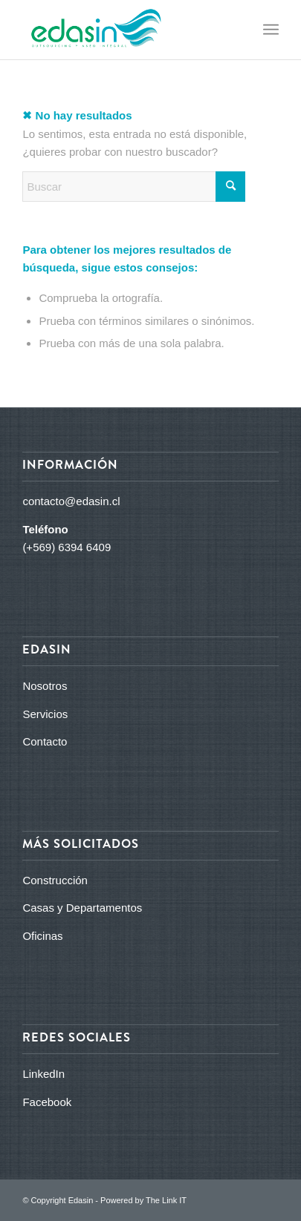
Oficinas (42, 935)
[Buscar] (133, 186)
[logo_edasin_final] (124, 29)
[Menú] (271, 29)
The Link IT (166, 1200)
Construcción (55, 880)
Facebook (46, 1102)
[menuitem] (271, 29)
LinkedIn (43, 1073)
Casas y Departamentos (82, 907)
